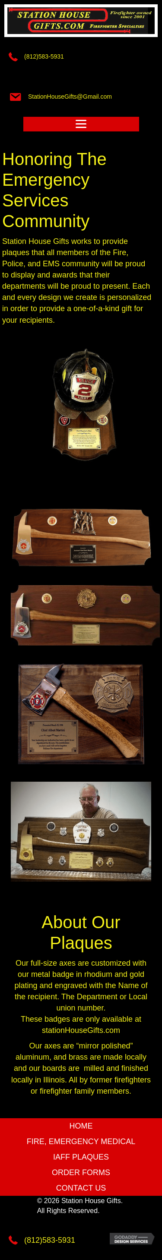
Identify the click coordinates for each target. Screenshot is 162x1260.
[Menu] (81, 124)
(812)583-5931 (44, 56)
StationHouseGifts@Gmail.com (70, 96)
